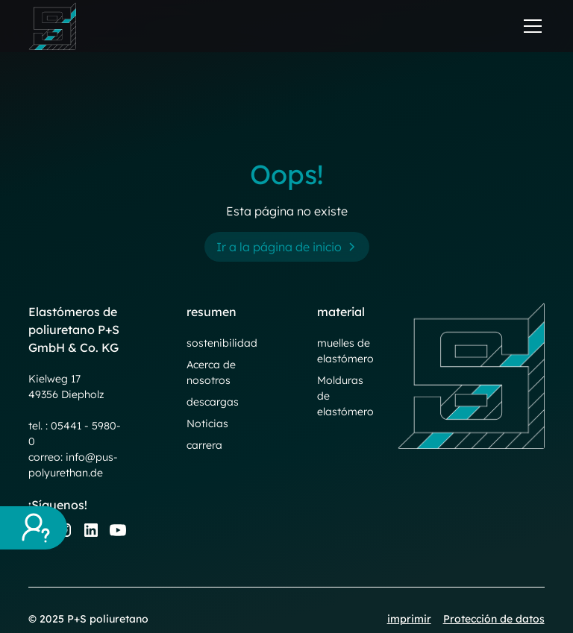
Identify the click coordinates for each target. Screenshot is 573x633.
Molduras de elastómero (345, 396)
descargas (213, 402)
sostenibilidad (222, 343)
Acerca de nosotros (211, 372)
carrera (204, 445)
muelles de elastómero (345, 350)
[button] (530, 26)
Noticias (207, 423)
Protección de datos (494, 619)
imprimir (409, 619)
